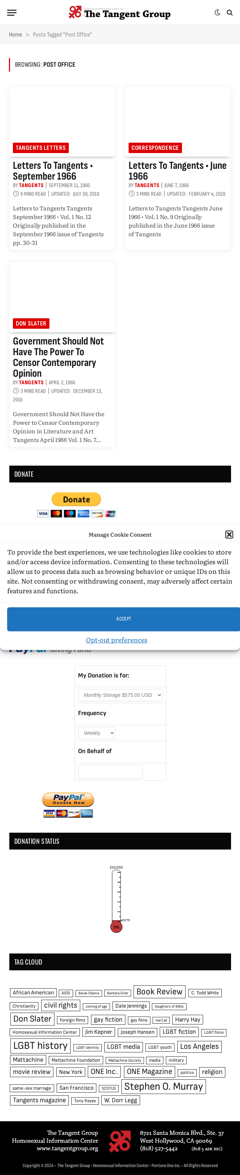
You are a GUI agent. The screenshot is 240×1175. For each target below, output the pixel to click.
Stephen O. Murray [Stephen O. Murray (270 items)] (163, 1086)
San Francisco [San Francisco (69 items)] (76, 1087)
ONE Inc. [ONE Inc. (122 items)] (104, 1071)
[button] (229, 534)
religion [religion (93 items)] (212, 1072)
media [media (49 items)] (154, 1060)
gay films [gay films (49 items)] (139, 1020)
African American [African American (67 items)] (33, 992)
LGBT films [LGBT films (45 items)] (214, 1032)
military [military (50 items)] (176, 1060)
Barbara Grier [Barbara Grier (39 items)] (117, 993)
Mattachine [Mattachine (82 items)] (28, 1060)
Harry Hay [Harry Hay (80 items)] (187, 1019)
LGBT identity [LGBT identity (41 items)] (87, 1047)
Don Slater (31, 323)
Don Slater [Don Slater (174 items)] (32, 1018)
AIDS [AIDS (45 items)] (66, 993)
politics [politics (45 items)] (187, 1072)
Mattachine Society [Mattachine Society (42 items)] (125, 1060)
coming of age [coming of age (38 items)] (96, 1006)
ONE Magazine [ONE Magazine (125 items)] (149, 1071)
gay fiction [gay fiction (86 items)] (108, 1019)
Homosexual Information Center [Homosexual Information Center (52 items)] (45, 1032)
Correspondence (155, 148)
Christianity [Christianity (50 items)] (24, 1006)
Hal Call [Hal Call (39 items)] (161, 1020)
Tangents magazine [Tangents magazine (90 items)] (39, 1100)
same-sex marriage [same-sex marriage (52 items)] (32, 1088)
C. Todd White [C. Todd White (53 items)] (205, 993)
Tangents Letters (41, 148)
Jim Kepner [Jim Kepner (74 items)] (98, 1032)
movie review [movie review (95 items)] (32, 1072)
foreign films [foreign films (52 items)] (72, 1020)
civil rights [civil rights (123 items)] (60, 1005)
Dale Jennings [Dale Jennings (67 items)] (131, 1006)
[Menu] (11, 13)
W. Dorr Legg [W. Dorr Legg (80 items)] (120, 1100)
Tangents (31, 185)
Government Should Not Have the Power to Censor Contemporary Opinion (58, 357)
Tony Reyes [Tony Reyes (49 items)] (85, 1101)
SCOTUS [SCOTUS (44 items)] (109, 1088)
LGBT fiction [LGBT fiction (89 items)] (179, 1032)
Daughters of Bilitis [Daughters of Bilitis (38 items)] (169, 1006)
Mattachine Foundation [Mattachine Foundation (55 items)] (76, 1060)
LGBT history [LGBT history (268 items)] (40, 1046)
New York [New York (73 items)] (70, 1072)
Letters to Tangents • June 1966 (178, 171)
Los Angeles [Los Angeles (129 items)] (199, 1046)
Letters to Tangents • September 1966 (53, 171)
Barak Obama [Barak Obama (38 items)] (88, 993)
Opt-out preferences (116, 639)
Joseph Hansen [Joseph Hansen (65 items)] (137, 1032)
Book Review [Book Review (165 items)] (159, 991)
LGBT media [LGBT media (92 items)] (123, 1047)
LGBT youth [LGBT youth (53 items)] (160, 1047)
